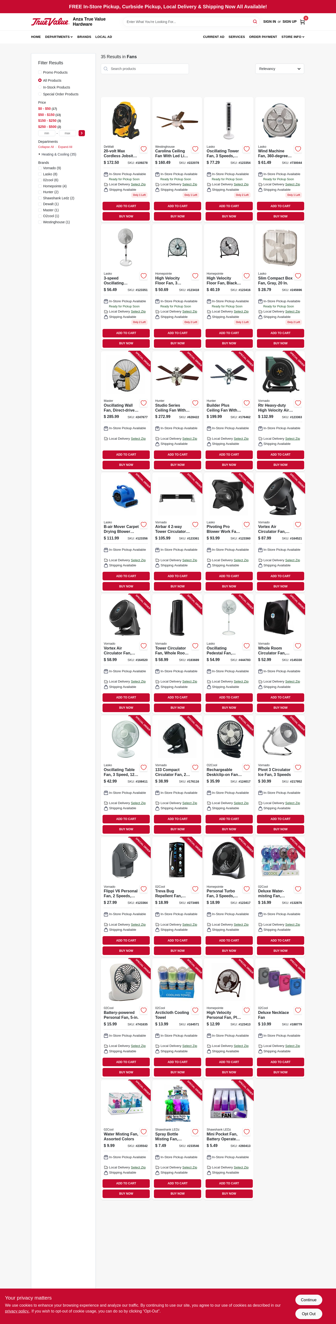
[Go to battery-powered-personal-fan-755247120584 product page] (126, 1018)
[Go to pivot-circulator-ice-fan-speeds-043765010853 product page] (280, 775)
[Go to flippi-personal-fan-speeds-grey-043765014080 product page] (126, 897)
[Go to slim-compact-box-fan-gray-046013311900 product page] (280, 286)
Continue (308, 1300)
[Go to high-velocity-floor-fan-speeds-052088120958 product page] (177, 286)
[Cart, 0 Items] (302, 21)
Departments (57, 37)
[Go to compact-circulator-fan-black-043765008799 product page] (177, 775)
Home (36, 37)
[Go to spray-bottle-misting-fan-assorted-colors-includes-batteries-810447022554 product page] (177, 1140)
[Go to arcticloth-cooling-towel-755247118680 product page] (177, 1018)
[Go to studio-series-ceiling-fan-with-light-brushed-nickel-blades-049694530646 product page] (177, 411)
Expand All (65, 147)
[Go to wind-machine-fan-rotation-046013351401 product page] (280, 160)
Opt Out (308, 1314)
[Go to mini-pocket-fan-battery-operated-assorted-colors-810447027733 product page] (229, 1140)
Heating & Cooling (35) (59, 154)
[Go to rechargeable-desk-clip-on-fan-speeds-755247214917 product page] (229, 775)
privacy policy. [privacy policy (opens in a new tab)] (17, 1311)
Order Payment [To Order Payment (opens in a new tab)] (263, 37)
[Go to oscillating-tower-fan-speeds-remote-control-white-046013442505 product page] (229, 160)
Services (237, 37)
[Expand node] (40, 154)
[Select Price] (82, 133)
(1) (51, 204)
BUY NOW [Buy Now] (126, 216)
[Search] (255, 21)
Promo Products (55, 72)
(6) (50, 180)
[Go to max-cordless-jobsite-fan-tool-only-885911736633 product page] (126, 160)
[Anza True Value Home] (50, 22)
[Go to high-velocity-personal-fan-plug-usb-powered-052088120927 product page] (229, 1018)
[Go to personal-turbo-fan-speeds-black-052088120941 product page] (229, 897)
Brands (84, 37)
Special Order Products (61, 94)
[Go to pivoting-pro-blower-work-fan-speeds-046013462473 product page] (229, 533)
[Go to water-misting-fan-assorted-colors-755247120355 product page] (126, 1140)
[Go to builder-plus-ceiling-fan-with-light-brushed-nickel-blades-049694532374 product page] (229, 411)
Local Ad (103, 37)
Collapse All (46, 147)
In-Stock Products (56, 87)
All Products (52, 80)
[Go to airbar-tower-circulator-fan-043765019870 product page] (177, 533)
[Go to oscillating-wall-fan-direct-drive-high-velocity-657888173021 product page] (126, 411)
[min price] (46, 133)
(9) (52, 168)
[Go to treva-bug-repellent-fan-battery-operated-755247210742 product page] (177, 897)
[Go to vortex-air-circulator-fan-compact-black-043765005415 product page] (280, 533)
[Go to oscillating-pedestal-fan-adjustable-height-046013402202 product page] (229, 654)
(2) (50, 192)
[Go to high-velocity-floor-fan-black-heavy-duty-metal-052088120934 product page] (229, 286)
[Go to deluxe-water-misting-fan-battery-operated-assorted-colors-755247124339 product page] (280, 897)
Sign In (269, 21)
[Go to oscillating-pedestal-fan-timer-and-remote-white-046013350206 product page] (126, 286)
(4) (55, 186)
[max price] (67, 133)
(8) (50, 174)
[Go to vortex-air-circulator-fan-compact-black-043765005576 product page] (126, 654)
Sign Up (289, 21)
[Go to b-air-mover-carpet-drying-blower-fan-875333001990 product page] (126, 533)
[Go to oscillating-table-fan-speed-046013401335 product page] (126, 775)
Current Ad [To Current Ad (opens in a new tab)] (213, 37)
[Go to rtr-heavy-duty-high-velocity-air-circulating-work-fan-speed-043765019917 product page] (280, 411)
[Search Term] (191, 22)
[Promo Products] (40, 72)
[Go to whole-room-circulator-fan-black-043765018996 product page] (280, 654)
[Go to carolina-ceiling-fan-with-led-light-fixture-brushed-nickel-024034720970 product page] (177, 160)
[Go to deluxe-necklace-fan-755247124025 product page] (280, 1018)
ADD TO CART (126, 206)
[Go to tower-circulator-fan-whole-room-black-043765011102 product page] (177, 654)
